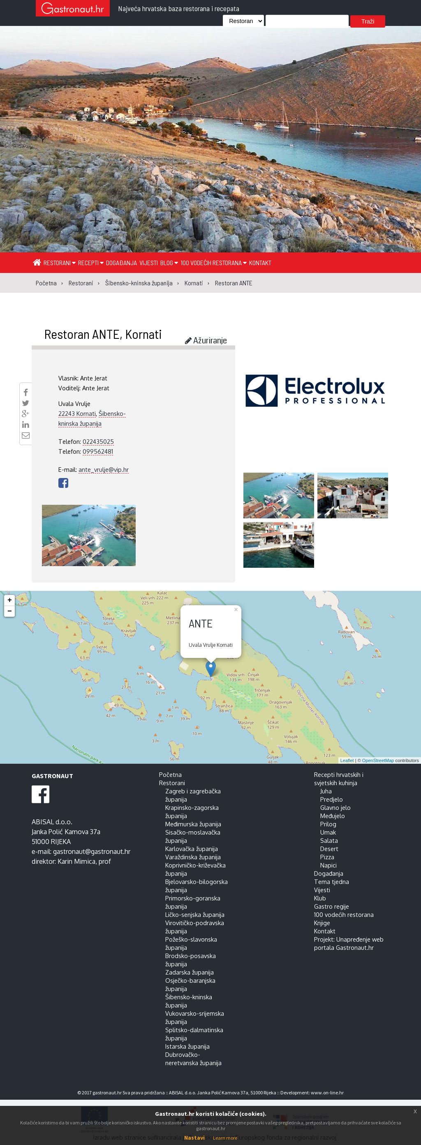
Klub (320, 898)
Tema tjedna (331, 881)
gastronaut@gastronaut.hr (91, 851)
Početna (170, 774)
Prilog (328, 824)
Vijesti (148, 262)
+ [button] (9, 600)
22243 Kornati (77, 413)
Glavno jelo (335, 807)
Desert (329, 848)
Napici (328, 865)
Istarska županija (187, 1046)
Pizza (327, 856)
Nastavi (194, 1137)
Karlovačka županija (191, 848)
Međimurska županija (193, 824)
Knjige (322, 922)
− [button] (9, 611)
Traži (367, 21)
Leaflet (347, 760)
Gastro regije (331, 906)
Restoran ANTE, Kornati (103, 333)
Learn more (225, 1138)
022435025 (98, 441)
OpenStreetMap (378, 760)
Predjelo (331, 799)
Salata (329, 840)
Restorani (60, 262)
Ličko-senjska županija (194, 914)
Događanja (121, 262)
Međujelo (332, 815)
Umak (328, 832)
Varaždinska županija (193, 856)
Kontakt (260, 262)
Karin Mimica (76, 861)
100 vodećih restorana (213, 262)
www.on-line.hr (327, 1092)
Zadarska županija (189, 972)
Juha (326, 791)
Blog (169, 262)
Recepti (91, 262)
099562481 (98, 451)
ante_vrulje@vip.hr (104, 469)
